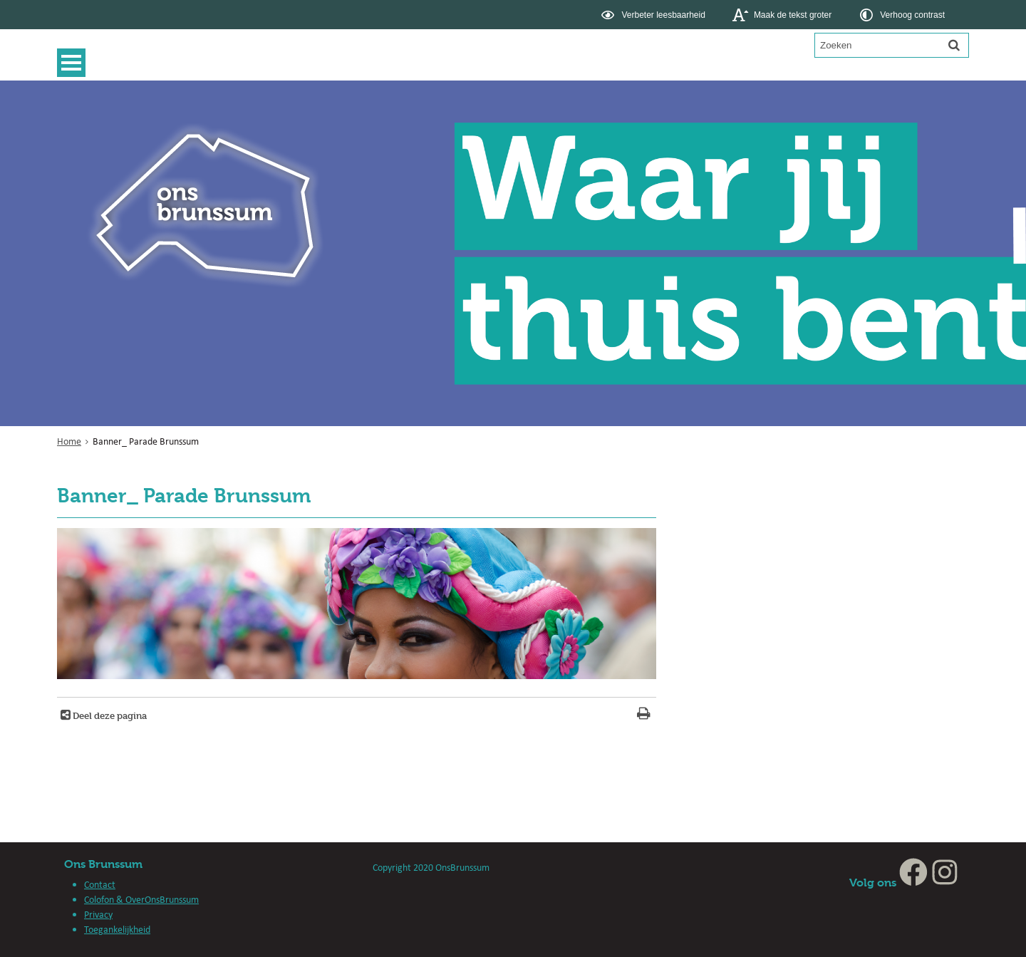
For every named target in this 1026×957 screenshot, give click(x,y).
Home (69, 441)
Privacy (98, 914)
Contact (99, 884)
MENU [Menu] (75, 62)
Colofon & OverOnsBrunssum (141, 899)
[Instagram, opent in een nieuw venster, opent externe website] (945, 882)
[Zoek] (954, 45)
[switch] (654, 14)
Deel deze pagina (109, 715)
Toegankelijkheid (117, 929)
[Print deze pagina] (644, 715)
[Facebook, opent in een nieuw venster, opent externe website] (913, 882)
